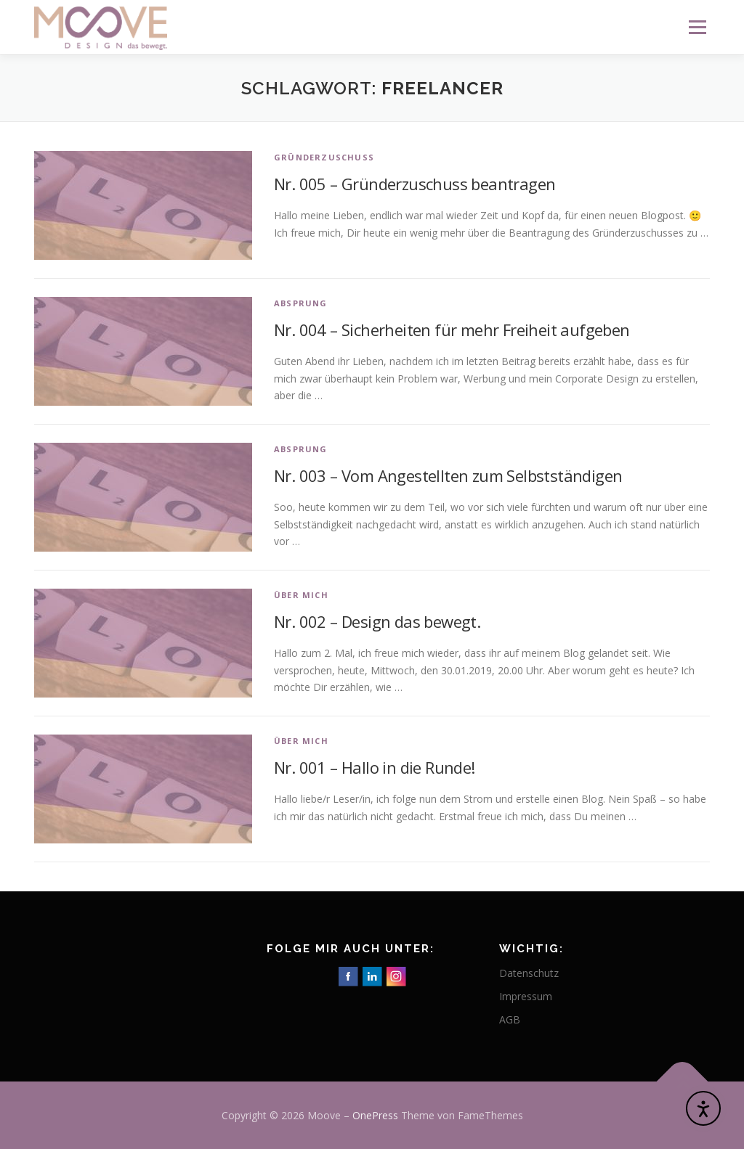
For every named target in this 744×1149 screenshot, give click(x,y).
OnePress (375, 1115)
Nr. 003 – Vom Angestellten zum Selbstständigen (448, 475)
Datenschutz (529, 973)
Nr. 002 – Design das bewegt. (377, 621)
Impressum (525, 996)
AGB (509, 1019)
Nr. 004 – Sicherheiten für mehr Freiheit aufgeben (452, 329)
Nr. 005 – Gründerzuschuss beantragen (414, 184)
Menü (697, 27)
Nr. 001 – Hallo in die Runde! (374, 767)
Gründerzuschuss (324, 157)
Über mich (301, 594)
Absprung (301, 303)
